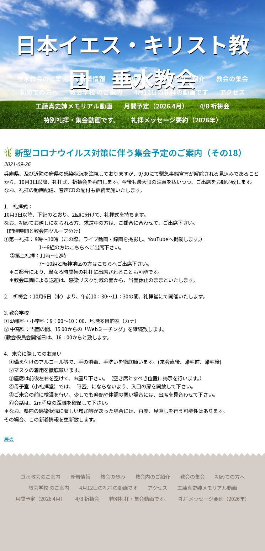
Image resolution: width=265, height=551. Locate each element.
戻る (9, 438)
